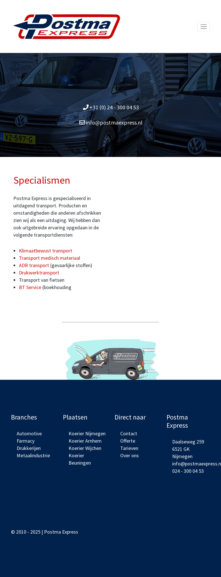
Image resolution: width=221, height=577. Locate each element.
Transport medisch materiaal (49, 258)
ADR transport (34, 265)
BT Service (30, 287)
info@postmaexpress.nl (114, 122)
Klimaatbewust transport (45, 250)
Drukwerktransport (39, 272)
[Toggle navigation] (203, 26)
